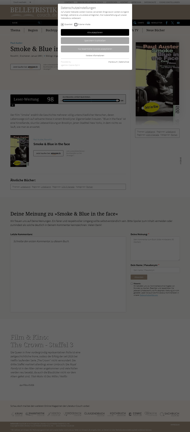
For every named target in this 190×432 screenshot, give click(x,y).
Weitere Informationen (95, 55)
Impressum (113, 61)
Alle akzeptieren (95, 32)
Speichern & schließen (95, 40)
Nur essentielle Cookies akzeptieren (95, 48)
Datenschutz (124, 61)
